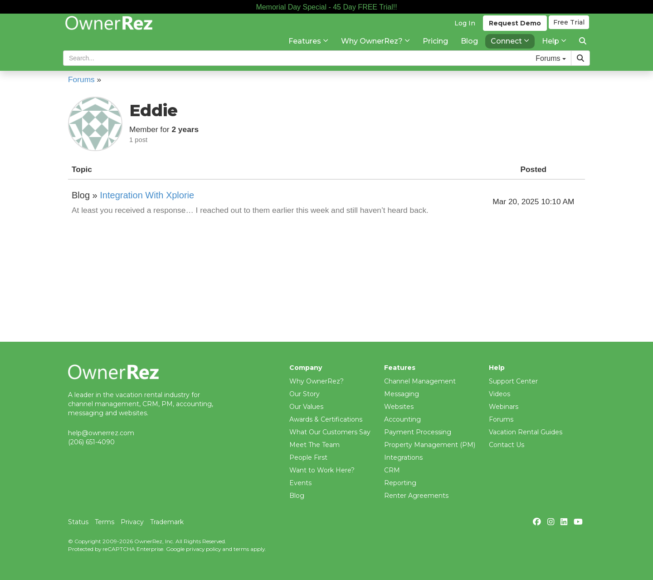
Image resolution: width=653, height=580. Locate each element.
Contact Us (506, 445)
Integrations (403, 457)
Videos (499, 394)
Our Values (306, 407)
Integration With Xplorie (147, 195)
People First (308, 457)
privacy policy (203, 549)
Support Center (513, 381)
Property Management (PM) (429, 445)
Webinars (503, 407)
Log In (462, 32)
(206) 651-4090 (91, 442)
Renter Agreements (416, 496)
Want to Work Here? (322, 470)
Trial (569, 32)
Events (300, 483)
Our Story (304, 394)
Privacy (132, 522)
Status (78, 522)
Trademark (167, 522)
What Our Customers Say (329, 432)
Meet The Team (314, 445)
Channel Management (420, 381)
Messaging (401, 394)
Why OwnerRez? (316, 381)
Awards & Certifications (325, 419)
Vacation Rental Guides (525, 432)
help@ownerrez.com (101, 433)
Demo (513, 32)
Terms (104, 522)
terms (241, 549)
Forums (501, 419)
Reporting (400, 483)
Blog (296, 496)
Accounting (402, 419)
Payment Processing (417, 432)
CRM (392, 470)
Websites (399, 407)
